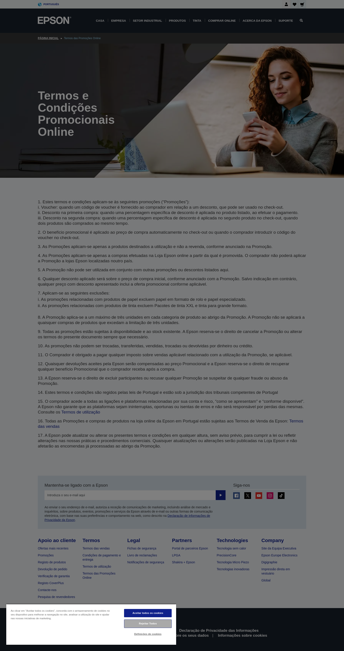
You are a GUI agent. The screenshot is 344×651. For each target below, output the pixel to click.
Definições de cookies (148, 634)
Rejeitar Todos (148, 623)
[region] (91, 624)
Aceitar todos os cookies (148, 613)
